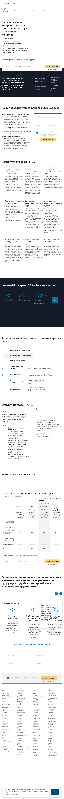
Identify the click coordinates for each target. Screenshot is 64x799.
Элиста (50, 748)
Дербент (50, 699)
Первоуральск (52, 709)
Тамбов (19, 730)
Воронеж (4, 709)
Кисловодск (51, 692)
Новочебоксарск (53, 698)
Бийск (34, 707)
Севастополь (20, 690)
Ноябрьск (51, 741)
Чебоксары (5, 748)
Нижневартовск (21, 735)
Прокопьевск (36, 709)
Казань (4, 698)
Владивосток (5, 729)
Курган (19, 721)
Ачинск (50, 743)
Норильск (35, 721)
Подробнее (14, 794)
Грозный (19, 726)
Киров (3, 744)
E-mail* (39, 663)
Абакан (35, 713)
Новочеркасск (37, 729)
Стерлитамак (20, 737)
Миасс (34, 737)
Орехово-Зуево (52, 717)
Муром (50, 729)
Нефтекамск (51, 693)
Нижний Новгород (7, 696)
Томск (3, 732)
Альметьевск (36, 735)
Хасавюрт (35, 746)
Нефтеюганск (52, 695)
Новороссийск (21, 740)
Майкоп (35, 748)
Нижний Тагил (21, 709)
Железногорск (52, 755)
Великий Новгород (38, 696)
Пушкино (50, 737)
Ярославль (5, 727)
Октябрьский (52, 723)
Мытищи (35, 701)
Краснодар (5, 713)
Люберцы (35, 704)
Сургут (19, 704)
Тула (3, 752)
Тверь (18, 696)
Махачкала (5, 730)
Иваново (19, 701)
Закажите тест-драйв (52, 66)
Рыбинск (35, 715)
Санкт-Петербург (6, 692)
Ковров (35, 755)
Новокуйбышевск (53, 754)
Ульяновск (4, 723)
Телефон (27, 66)
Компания (18, 66)
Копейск (35, 741)
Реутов (50, 735)
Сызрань (35, 727)
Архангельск (20, 710)
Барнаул (4, 721)
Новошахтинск (52, 734)
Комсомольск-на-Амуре (23, 748)
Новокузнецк (5, 737)
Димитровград (52, 721)
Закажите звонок (48, 139)
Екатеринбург (6, 695)
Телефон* (11, 663)
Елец (49, 751)
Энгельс (35, 693)
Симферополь (21, 712)
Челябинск (5, 699)
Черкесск (50, 706)
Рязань (4, 738)
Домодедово (51, 690)
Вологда (19, 723)
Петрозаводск (21, 734)
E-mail (37, 66)
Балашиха (4, 749)
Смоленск (20, 715)
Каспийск (51, 704)
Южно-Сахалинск (37, 706)
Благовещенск (37, 692)
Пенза (3, 743)
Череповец (20, 720)
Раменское (51, 710)
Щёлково (50, 703)
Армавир (35, 710)
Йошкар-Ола (20, 741)
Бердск (50, 746)
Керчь (34, 738)
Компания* (40, 655)
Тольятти (4, 718)
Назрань (50, 712)
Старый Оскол (37, 699)
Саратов (4, 715)
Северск (50, 740)
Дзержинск (20, 752)
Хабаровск (5, 726)
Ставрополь (20, 693)
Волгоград (4, 712)
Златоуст (35, 732)
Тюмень (4, 717)
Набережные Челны (7, 741)
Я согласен (55, 792)
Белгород (19, 703)
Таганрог (19, 744)
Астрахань (4, 740)
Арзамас (50, 744)
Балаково (35, 712)
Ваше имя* (11, 655)
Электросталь (36, 734)
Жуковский (51, 730)
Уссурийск (35, 723)
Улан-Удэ (19, 695)
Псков (34, 703)
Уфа (3, 706)
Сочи (18, 692)
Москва (4, 690)
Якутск (19, 717)
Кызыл (50, 713)
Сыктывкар (20, 746)
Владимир (20, 706)
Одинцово (35, 754)
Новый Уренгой (52, 718)
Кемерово (4, 735)
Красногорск (36, 726)
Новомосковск (52, 707)
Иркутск (4, 724)
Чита (18, 707)
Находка (35, 743)
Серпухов (50, 701)
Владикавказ (21, 727)
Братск (19, 754)
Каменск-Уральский (38, 730)
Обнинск (50, 715)
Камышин (51, 726)
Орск (34, 690)
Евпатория (51, 732)
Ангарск (35, 695)
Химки (19, 743)
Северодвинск (37, 717)
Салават (35, 740)
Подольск (19, 729)
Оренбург (4, 734)
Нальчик (19, 751)
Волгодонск (36, 724)
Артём (50, 738)
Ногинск (50, 749)
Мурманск (20, 732)
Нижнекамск (20, 749)
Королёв (35, 698)
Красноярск (5, 707)
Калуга (19, 713)
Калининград (5, 751)
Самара (4, 703)
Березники (36, 751)
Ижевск (4, 720)
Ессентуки (51, 727)
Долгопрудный (52, 724)
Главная (3, 8)
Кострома (19, 738)
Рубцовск (35, 749)
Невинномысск (52, 720)
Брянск (19, 699)
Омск (3, 701)
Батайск (50, 696)
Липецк (4, 746)
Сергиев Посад (52, 752)
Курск (3, 754)
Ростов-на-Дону (6, 704)
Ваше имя (7, 66)
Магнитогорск (21, 698)
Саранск (19, 718)
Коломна (35, 752)
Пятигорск (35, 744)
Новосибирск (5, 693)
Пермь (3, 710)
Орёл (18, 724)
